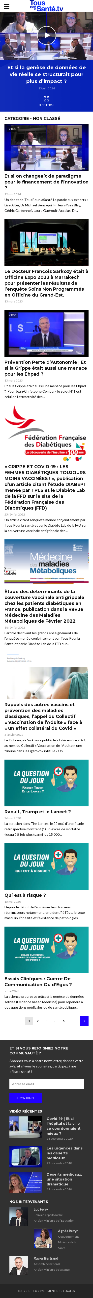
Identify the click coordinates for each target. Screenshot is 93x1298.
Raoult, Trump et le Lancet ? (37, 812)
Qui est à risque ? (25, 895)
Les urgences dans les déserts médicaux (65, 1153)
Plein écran (46, 101)
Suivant (84, 1021)
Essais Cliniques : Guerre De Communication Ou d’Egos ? (38, 981)
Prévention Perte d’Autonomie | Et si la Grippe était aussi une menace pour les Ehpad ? (45, 368)
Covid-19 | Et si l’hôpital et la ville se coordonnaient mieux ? (64, 1126)
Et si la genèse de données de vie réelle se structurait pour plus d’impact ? (46, 74)
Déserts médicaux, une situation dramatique (64, 1179)
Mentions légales (61, 1290)
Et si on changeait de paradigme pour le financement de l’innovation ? (46, 182)
